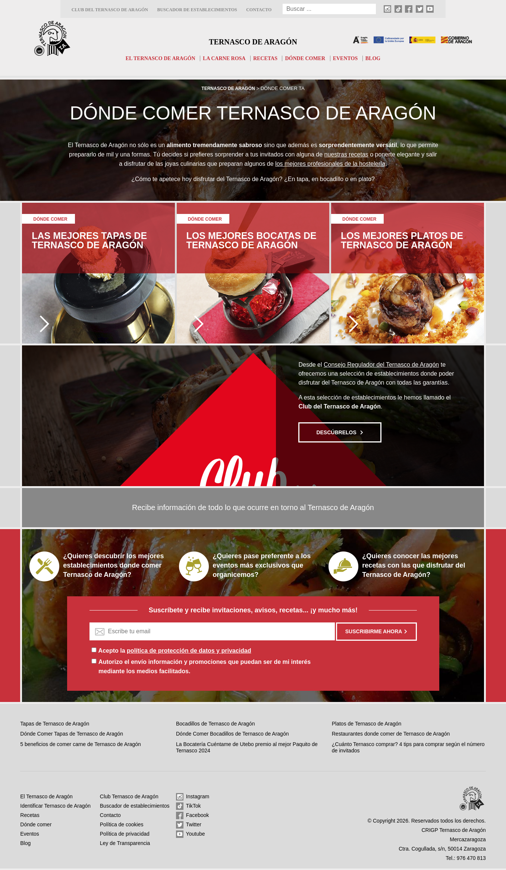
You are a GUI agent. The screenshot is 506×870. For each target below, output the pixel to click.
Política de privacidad (125, 835)
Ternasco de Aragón (253, 39)
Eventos (351, 58)
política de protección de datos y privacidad (189, 652)
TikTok (188, 807)
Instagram (192, 798)
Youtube (190, 835)
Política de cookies (122, 826)
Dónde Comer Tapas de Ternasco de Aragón (71, 735)
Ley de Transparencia (125, 845)
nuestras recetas (346, 155)
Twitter (188, 826)
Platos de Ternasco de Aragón (367, 725)
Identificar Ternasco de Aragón (55, 807)
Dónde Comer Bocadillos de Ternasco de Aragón (232, 735)
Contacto (258, 9)
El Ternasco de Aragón (155, 58)
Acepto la (174, 652)
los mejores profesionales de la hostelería (330, 165)
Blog (380, 58)
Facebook (192, 817)
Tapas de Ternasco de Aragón (54, 725)
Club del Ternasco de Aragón (110, 9)
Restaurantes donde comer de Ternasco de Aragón (391, 735)
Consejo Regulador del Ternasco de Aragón (381, 366)
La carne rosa (223, 58)
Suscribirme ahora (376, 633)
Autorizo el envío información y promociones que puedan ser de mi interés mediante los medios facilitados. (204, 668)
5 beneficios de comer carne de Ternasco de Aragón (80, 746)
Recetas (267, 58)
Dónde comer (308, 58)
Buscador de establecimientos (197, 9)
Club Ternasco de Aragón (129, 798)
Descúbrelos (339, 434)
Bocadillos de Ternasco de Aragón (215, 725)
